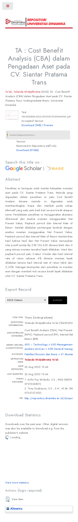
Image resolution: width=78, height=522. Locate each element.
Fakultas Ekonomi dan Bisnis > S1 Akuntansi (50, 354)
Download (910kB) (27, 150)
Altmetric (14, 508)
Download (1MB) (32, 125)
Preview (48, 125)
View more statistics (17, 482)
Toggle (8, 7)
